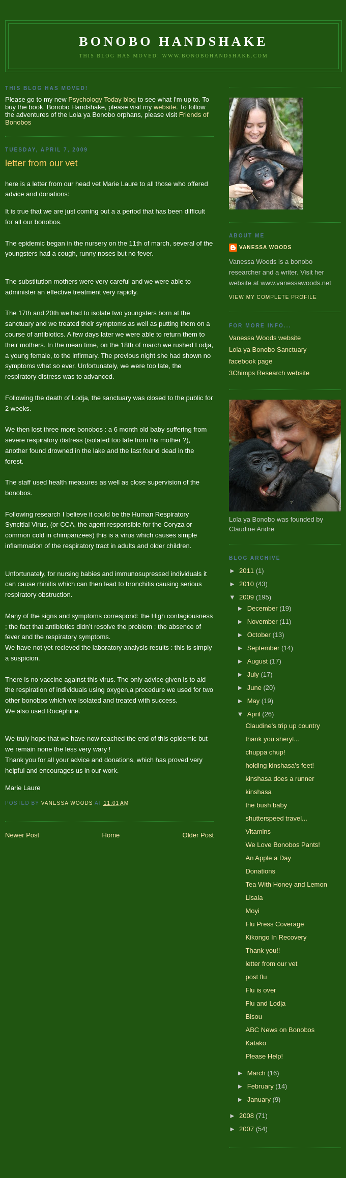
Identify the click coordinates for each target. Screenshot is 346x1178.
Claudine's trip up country (282, 726)
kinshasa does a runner (279, 778)
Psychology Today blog (102, 99)
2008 (247, 1116)
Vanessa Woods (265, 247)
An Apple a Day (268, 858)
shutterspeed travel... (276, 818)
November (263, 621)
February (261, 1086)
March (257, 1073)
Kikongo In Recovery (275, 937)
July (254, 674)
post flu (256, 977)
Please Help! (264, 1056)
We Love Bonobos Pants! (282, 845)
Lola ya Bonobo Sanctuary (268, 349)
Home (111, 835)
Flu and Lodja (265, 1003)
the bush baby (266, 805)
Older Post (198, 835)
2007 (247, 1129)
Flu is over (260, 990)
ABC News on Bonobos (279, 1030)
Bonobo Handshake (173, 41)
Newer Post (22, 835)
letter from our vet (271, 964)
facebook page (250, 361)
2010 (247, 584)
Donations (260, 871)
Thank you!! (262, 950)
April (255, 714)
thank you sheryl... (272, 739)
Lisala (254, 897)
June (255, 687)
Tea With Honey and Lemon (286, 884)
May (254, 701)
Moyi (252, 911)
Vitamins (258, 831)
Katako (255, 1043)
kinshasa (258, 792)
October (260, 635)
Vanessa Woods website (265, 338)
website (165, 107)
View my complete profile (273, 297)
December (263, 608)
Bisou (253, 1016)
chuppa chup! (265, 752)
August (258, 661)
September (264, 648)
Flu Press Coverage (274, 924)
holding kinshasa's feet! (279, 765)
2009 (247, 597)
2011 (247, 571)
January (260, 1099)
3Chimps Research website (269, 373)
